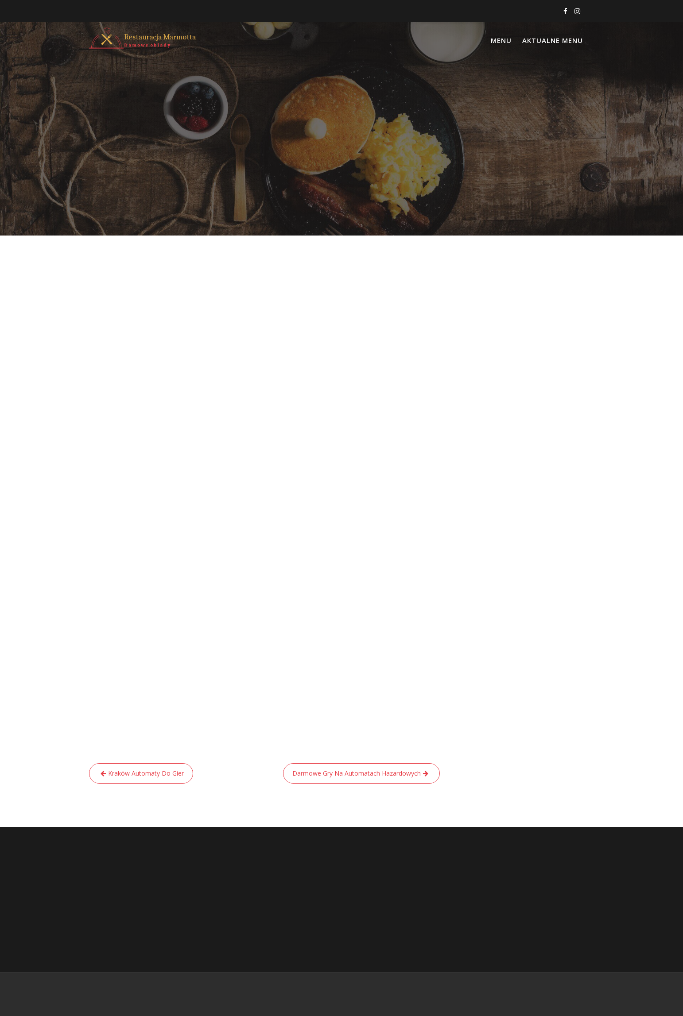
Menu (501, 40)
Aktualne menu (552, 40)
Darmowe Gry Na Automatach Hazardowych (356, 773)
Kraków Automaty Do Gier (146, 773)
